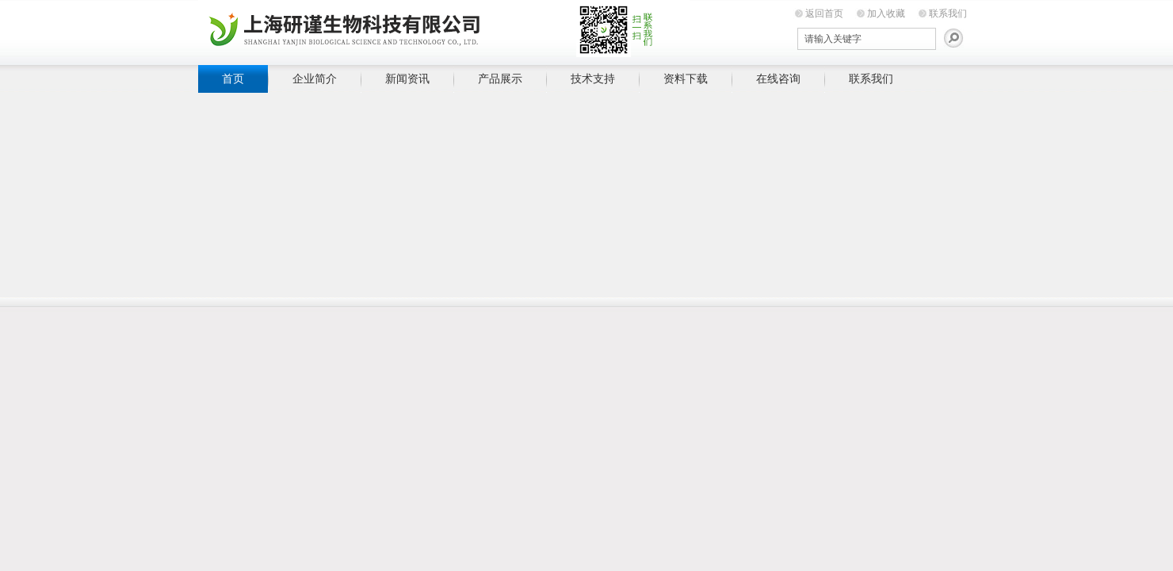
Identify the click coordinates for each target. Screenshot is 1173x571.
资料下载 (685, 78)
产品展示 (500, 78)
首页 (233, 78)
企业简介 (314, 78)
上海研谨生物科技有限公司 (444, 29)
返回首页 (824, 13)
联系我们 (948, 13)
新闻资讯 (407, 78)
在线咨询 (778, 78)
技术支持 (593, 78)
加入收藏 (886, 13)
